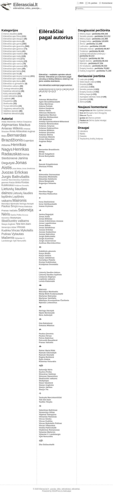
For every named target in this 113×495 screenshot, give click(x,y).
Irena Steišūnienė (46, 202)
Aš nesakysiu (85, 66)
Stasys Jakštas (45, 387)
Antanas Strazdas (47, 132)
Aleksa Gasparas (24, 122)
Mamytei (83, 63)
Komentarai (107, 3)
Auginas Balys (45, 141)
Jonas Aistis (44, 216)
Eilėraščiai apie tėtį (11, 74)
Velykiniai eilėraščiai (11, 113)
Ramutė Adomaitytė (47, 353)
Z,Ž (54, 91)
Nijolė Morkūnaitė (47, 313)
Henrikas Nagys (46, 191)
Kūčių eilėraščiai (10, 93)
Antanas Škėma (46, 135)
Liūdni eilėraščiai (10, 96)
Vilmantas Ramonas (48, 417)
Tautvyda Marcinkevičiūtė (50, 397)
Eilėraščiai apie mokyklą (13, 61)
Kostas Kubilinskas (47, 262)
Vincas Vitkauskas (47, 425)
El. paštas (92, 3)
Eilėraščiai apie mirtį (11, 59)
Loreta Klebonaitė (47, 281)
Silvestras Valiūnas (47, 374)
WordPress (56, 491)
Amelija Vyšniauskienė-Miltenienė (54, 121)
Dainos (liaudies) (10, 34)
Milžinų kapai (85, 34)
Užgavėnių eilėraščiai (12, 108)
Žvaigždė (83, 58)
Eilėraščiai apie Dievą (12, 36)
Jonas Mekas (17, 168)
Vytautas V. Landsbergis (49, 434)
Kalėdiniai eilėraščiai (11, 91)
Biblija (41, 152)
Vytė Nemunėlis (19, 241)
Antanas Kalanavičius (48, 128)
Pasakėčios (8, 101)
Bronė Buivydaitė (46, 156)
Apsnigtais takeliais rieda (90, 97)
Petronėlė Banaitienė (48, 340)
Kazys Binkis (15, 182)
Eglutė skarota (86, 61)
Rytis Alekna (44, 359)
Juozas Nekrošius (47, 234)
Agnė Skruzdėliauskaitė (49, 102)
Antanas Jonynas (46, 126)
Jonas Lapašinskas (47, 223)
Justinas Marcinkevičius (11, 180)
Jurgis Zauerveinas (47, 241)
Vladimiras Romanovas (49, 430)
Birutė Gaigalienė (46, 154)
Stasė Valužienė (46, 383)
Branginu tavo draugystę (96, 113)
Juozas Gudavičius (47, 232)
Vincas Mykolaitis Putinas (50, 423)
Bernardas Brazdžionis (13, 137)
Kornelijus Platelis (47, 260)
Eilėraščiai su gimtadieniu (13, 83)
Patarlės (83, 136)
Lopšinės (7, 98)
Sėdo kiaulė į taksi (87, 82)
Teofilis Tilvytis (45, 402)
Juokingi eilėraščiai (11, 88)
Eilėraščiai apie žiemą (12, 81)
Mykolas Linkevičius (48, 302)
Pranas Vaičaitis (9, 210)
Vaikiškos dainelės (10, 111)
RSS (82, 3)
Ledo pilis (84, 79)
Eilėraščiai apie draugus (13, 39)
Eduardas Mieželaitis (48, 177)
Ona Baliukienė (45, 323)
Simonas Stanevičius (48, 376)
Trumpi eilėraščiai (10, 106)
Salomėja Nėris (45, 370)
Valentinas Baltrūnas (48, 410)
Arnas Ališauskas (18, 131)
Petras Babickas (25, 206)
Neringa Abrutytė (27, 204)
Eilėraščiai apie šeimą (12, 71)
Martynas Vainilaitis (47, 298)
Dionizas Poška (46, 166)
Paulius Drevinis (46, 334)
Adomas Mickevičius (48, 99)
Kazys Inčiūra (45, 255)
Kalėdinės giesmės (47, 251)
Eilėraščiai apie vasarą (12, 78)
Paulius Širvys (9, 206)
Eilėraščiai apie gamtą (12, 44)
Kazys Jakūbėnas (47, 258)
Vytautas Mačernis (12, 236)
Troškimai (84, 51)
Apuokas (83, 99)
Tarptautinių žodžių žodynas (91, 139)
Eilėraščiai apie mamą (12, 51)
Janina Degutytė (46, 214)
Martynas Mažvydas (47, 296)
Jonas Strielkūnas (28, 168)
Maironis (19, 200)
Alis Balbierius (45, 119)
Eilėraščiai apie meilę (12, 56)
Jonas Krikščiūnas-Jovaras (51, 221)
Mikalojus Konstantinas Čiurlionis (54, 300)
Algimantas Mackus (15, 125)
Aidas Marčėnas (8, 122)
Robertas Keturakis (47, 361)
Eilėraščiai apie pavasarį (13, 66)
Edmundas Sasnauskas (49, 174)
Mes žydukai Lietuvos (102, 110)
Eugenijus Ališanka (47, 183)
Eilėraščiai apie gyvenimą (13, 46)
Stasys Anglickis (8, 224)
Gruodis (83, 84)
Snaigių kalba (85, 41)
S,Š (44, 91)
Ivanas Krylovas (46, 206)
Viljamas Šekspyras (47, 414)
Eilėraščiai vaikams (11, 86)
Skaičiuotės (8, 103)
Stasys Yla (43, 389)
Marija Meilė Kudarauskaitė (51, 294)
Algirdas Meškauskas (48, 117)
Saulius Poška (16, 215)
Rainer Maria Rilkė (47, 350)
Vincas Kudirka (45, 421)
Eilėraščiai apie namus (12, 64)
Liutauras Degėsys (47, 277)
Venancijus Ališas (8, 227)
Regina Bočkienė (46, 357)
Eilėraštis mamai (86, 49)
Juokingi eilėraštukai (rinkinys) (92, 54)
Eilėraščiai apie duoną (12, 41)
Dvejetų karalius (86, 68)
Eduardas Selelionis (48, 179)
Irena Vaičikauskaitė (48, 204)
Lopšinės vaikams (47, 279)
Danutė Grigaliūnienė (48, 164)
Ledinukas (84, 46)
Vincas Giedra (45, 419)
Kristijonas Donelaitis (21, 185)
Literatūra (84, 131)
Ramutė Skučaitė (46, 355)
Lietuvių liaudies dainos (49, 272)
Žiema (82, 44)
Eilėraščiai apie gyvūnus (13, 49)
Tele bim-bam (23, 224)
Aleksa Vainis (45, 110)
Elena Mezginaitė (46, 181)
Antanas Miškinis (12, 128)
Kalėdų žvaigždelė (87, 71)
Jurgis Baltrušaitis (15, 177)
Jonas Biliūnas (45, 219)
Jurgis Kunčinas (46, 238)
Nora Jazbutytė (45, 315)
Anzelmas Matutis (47, 137)
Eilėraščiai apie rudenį (12, 69)
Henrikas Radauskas (15, 151)
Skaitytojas (15, 217)
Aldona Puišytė (45, 106)
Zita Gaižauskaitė (46, 444)
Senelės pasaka (86, 36)
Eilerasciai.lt (25, 4)
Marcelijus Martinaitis (10, 204)
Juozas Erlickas (14, 172)
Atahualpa (67, 491)
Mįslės (82, 134)
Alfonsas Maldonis (47, 113)
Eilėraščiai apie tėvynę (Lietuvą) (16, 76)
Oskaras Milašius (46, 325)
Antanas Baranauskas (49, 124)
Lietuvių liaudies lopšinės (50, 275)
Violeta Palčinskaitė (47, 428)
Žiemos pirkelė (94, 118)
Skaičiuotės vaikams (15, 220)
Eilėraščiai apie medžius (13, 54)
